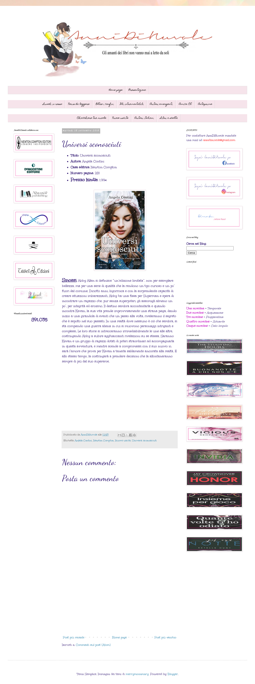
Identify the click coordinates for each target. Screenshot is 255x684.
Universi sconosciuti (144, 440)
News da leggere (79, 104)
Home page (116, 90)
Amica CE (185, 104)
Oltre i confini (105, 104)
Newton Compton (103, 440)
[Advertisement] (119, 601)
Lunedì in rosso (52, 104)
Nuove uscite (120, 118)
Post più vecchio (165, 637)
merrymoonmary (137, 674)
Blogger (173, 674)
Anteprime (205, 104)
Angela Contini (83, 440)
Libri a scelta (169, 118)
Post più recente (73, 637)
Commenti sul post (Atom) (93, 645)
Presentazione (137, 90)
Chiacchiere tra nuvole (91, 118)
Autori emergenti (161, 104)
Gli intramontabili (132, 104)
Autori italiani (144, 118)
